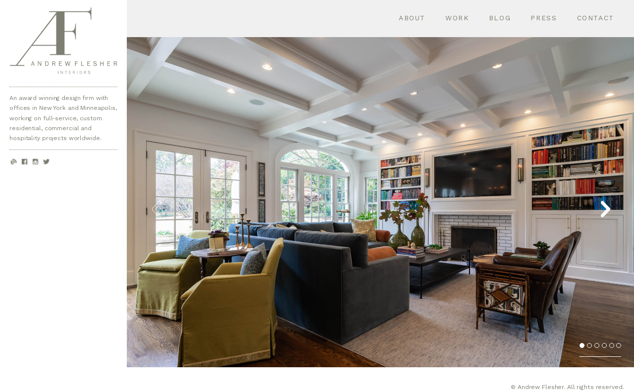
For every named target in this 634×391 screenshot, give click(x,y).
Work (457, 18)
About (412, 18)
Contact (596, 18)
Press (543, 18)
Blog (500, 18)
